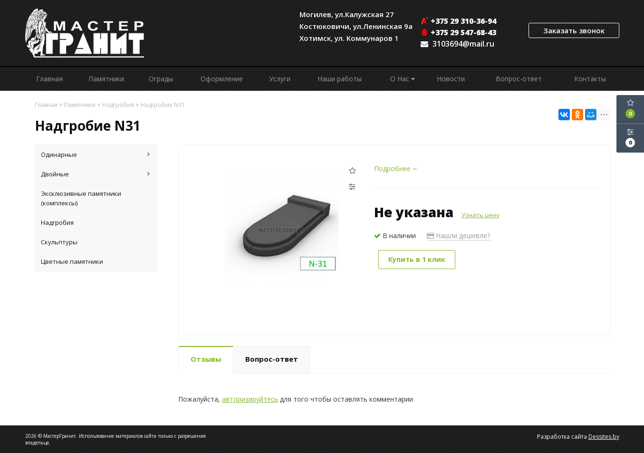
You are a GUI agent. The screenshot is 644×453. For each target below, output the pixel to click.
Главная (49, 78)
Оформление (222, 78)
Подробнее (395, 168)
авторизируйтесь (250, 399)
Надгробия (57, 222)
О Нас (402, 78)
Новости (451, 78)
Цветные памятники (72, 261)
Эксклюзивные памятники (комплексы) (81, 198)
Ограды (161, 78)
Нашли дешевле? (458, 235)
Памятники (106, 78)
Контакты (590, 78)
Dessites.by (603, 437)
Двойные (95, 174)
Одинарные (95, 154)
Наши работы (339, 78)
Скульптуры (59, 242)
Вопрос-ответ (519, 78)
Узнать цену (480, 215)
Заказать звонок (574, 30)
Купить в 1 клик (416, 259)
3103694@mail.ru (463, 44)
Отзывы (206, 359)
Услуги (279, 78)
